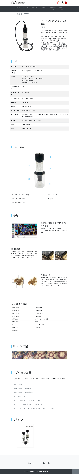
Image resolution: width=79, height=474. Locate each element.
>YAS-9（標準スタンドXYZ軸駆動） (23, 392)
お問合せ (44, 8)
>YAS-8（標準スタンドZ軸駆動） (22, 388)
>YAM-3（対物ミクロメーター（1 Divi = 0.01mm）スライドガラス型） (33, 408)
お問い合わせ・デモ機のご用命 (39, 463)
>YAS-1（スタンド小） (19, 384)
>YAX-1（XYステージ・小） (21, 396)
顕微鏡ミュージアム (62, 9)
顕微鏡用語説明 (53, 9)
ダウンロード (35, 9)
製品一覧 (26, 8)
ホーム (13, 14)
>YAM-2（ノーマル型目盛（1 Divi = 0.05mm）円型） (28, 404)
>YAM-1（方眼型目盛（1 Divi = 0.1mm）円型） (26, 400)
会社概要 (17, 8)
